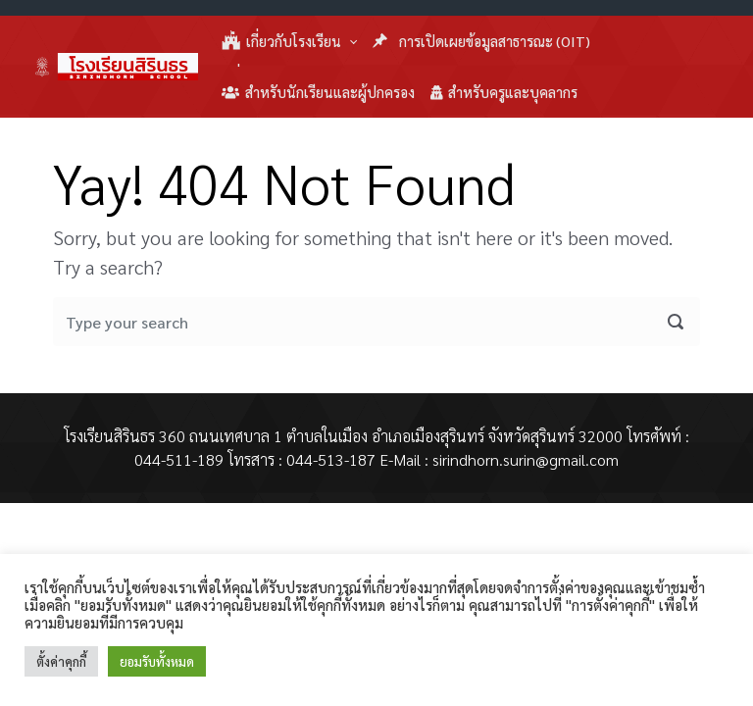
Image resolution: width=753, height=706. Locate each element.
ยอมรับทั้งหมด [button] (157, 661)
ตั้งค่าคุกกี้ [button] (61, 661)
